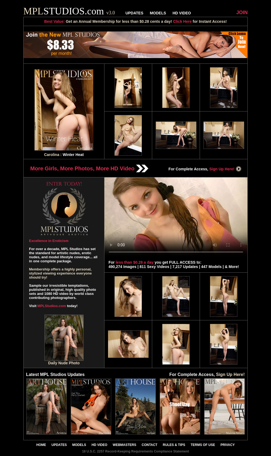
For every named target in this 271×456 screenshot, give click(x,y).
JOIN (242, 12)
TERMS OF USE (203, 445)
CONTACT (149, 445)
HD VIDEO (182, 13)
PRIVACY (228, 445)
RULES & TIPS (174, 445)
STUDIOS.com (69, 11)
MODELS (158, 13)
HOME (41, 445)
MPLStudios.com (51, 306)
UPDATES (134, 13)
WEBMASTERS (124, 445)
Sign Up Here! (225, 169)
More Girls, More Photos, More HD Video (89, 168)
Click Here (182, 21)
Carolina (51, 154)
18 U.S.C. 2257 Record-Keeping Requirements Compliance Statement (135, 451)
